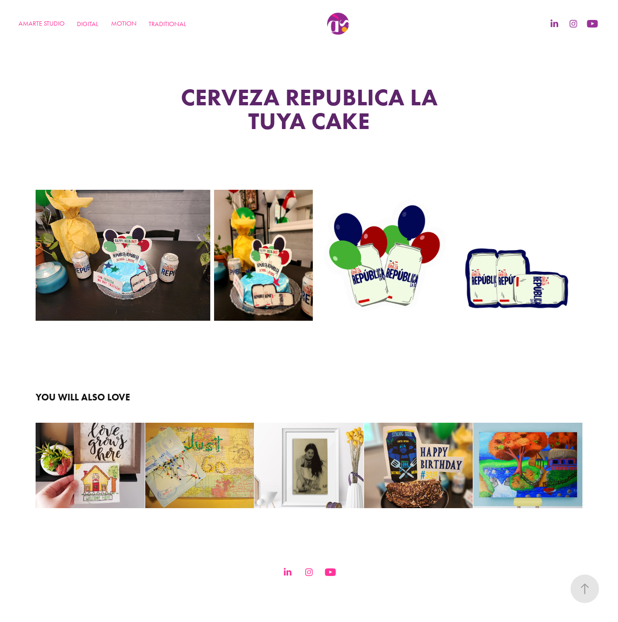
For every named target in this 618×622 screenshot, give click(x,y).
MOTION (124, 23)
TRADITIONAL (167, 24)
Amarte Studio (42, 23)
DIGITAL (87, 24)
